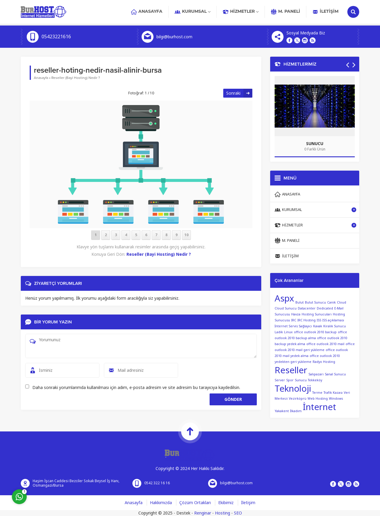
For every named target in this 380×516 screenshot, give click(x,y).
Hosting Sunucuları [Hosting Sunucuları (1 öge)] (317, 314)
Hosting (222, 513)
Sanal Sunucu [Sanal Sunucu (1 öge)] (335, 374)
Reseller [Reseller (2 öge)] (291, 370)
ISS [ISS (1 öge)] (319, 320)
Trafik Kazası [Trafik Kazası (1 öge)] (333, 392)
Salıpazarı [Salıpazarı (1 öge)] (316, 374)
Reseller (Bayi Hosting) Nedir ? (75, 78)
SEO (238, 513)
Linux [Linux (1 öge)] (288, 332)
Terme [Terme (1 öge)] (317, 392)
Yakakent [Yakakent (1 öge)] (282, 411)
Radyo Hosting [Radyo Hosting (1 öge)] (324, 362)
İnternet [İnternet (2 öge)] (319, 407)
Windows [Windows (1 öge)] (336, 398)
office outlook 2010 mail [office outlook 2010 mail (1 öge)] (325, 344)
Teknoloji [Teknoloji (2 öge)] (293, 388)
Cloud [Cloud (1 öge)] (341, 302)
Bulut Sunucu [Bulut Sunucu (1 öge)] (315, 302)
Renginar (202, 513)
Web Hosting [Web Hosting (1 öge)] (318, 398)
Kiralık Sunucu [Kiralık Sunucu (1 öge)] (334, 326)
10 (186, 235)
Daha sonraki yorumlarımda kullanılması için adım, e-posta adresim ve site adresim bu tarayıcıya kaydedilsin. (136, 387)
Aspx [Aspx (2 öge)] (284, 298)
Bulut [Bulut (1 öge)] (299, 302)
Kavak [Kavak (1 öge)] (317, 326)
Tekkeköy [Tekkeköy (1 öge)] (315, 380)
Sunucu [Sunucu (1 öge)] (301, 380)
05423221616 (56, 37)
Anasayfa (41, 78)
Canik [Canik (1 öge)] (331, 302)
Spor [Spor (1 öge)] (290, 380)
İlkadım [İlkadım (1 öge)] (296, 411)
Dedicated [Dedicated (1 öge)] (325, 308)
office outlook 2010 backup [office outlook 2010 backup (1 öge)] (315, 332)
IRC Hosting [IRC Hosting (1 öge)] (306, 320)
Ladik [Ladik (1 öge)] (279, 332)
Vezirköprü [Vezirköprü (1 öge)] (297, 398)
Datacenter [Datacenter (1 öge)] (307, 308)
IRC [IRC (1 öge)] (293, 320)
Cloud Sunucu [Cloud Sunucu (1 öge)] (286, 308)
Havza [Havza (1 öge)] (295, 314)
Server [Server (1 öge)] (280, 380)
